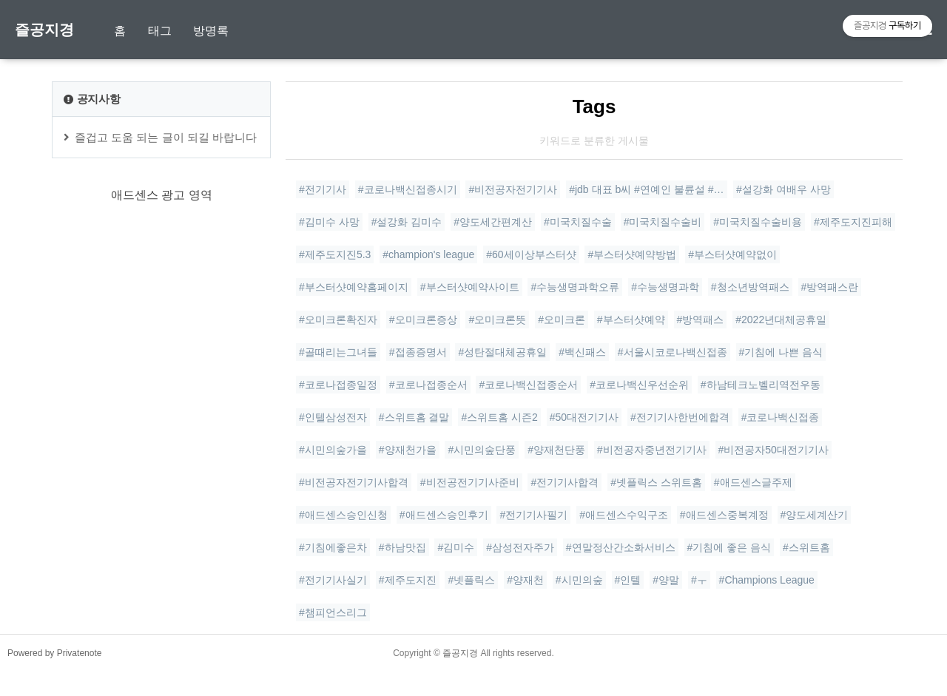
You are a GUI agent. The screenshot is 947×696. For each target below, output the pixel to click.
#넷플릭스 (471, 580)
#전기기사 (322, 189)
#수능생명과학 (665, 287)
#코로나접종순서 (428, 385)
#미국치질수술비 (663, 222)
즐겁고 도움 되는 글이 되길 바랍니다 (166, 137)
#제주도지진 (408, 580)
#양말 (666, 580)
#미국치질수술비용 (757, 222)
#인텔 (628, 580)
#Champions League (767, 580)
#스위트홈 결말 (414, 417)
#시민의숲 (579, 580)
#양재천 (525, 580)
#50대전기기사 (584, 417)
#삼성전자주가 (520, 547)
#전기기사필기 (533, 515)
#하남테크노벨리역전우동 (760, 385)
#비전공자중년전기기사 (652, 450)
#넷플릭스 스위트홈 (656, 482)
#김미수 (455, 547)
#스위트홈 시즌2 (499, 417)
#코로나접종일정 (338, 385)
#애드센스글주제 (753, 482)
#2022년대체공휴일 (780, 319)
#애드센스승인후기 (444, 515)
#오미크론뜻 (497, 319)
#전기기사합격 (564, 482)
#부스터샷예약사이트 (469, 287)
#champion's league (428, 254)
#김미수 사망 (329, 222)
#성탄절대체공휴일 (502, 352)
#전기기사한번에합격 (679, 417)
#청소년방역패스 (750, 287)
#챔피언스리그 (333, 612)
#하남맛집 (402, 547)
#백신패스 (582, 352)
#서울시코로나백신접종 (672, 352)
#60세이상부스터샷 (531, 254)
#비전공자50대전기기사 (773, 450)
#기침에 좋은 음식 (729, 547)
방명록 (211, 30)
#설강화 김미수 (406, 222)
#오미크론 (561, 319)
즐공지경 (44, 29)
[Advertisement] (161, 395)
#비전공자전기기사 (512, 189)
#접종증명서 (418, 352)
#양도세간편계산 (493, 222)
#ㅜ (699, 580)
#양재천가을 (408, 450)
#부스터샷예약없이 (732, 254)
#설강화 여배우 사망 (783, 189)
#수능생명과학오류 (574, 287)
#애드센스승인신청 (343, 515)
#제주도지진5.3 (335, 254)
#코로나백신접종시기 (407, 189)
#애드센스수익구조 (623, 515)
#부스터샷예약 (631, 319)
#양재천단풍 (556, 450)
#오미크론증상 (423, 319)
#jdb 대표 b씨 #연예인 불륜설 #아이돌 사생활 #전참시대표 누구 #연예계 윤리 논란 (648, 189)
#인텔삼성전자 (333, 417)
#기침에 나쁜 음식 (781, 352)
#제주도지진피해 (853, 222)
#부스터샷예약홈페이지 (353, 287)
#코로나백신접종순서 (528, 385)
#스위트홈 (806, 547)
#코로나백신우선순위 (639, 385)
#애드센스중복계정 (724, 515)
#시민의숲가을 (333, 450)
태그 (160, 30)
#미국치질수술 (578, 222)
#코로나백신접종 (780, 417)
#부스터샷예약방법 (631, 254)
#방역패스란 (830, 287)
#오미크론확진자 (338, 319)
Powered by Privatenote (54, 677)
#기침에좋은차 (333, 547)
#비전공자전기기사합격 (353, 482)
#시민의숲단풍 (482, 450)
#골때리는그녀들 (338, 352)
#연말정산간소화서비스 (620, 547)
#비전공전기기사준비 (469, 482)
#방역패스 (700, 319)
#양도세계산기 (815, 515)
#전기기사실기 (333, 580)
